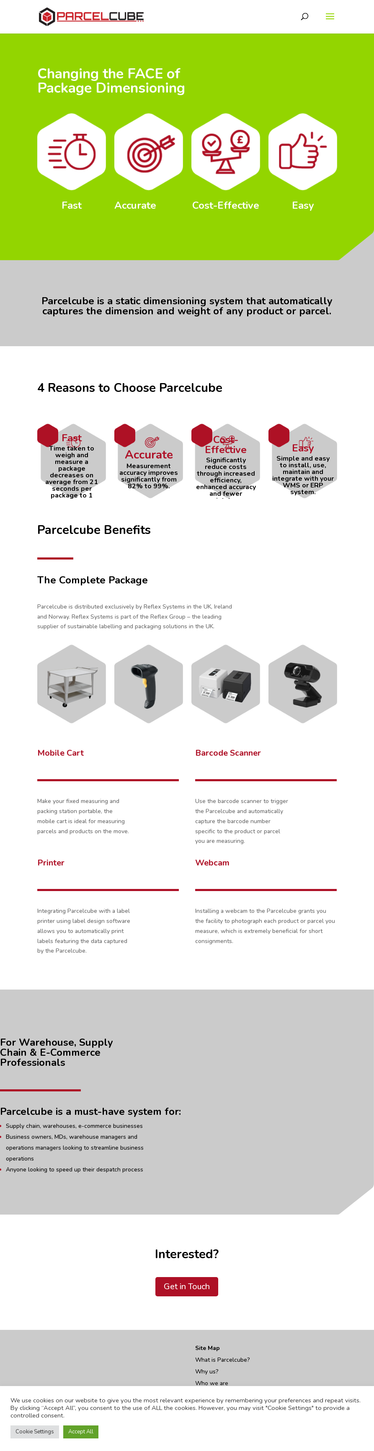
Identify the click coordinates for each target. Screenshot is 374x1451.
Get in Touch (187, 1286)
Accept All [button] (80, 1431)
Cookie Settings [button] (34, 1431)
